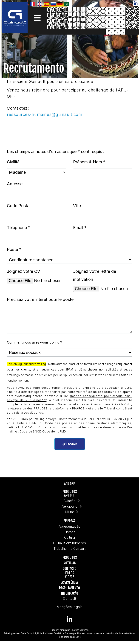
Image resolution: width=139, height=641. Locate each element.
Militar (69, 512)
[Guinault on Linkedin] (69, 619)
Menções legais (69, 607)
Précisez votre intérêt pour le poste (40, 299)
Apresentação (69, 527)
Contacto (70, 569)
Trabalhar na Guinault (69, 549)
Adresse (15, 183)
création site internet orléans (120, 633)
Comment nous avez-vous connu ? (34, 342)
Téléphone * (18, 227)
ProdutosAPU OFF (69, 493)
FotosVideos (69, 575)
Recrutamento (69, 588)
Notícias (69, 563)
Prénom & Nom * (89, 161)
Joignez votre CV (23, 271)
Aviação (69, 501)
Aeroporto (69, 507)
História (69, 532)
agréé (67, 637)
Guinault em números (69, 543)
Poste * (14, 249)
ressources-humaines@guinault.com (44, 114)
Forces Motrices (80, 630)
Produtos (69, 558)
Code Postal (18, 205)
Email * (80, 227)
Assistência (69, 583)
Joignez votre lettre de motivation (94, 275)
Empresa (69, 521)
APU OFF (69, 484)
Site (61, 637)
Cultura (69, 538)
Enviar (69, 444)
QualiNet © (75, 637)
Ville (77, 205)
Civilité (13, 161)
